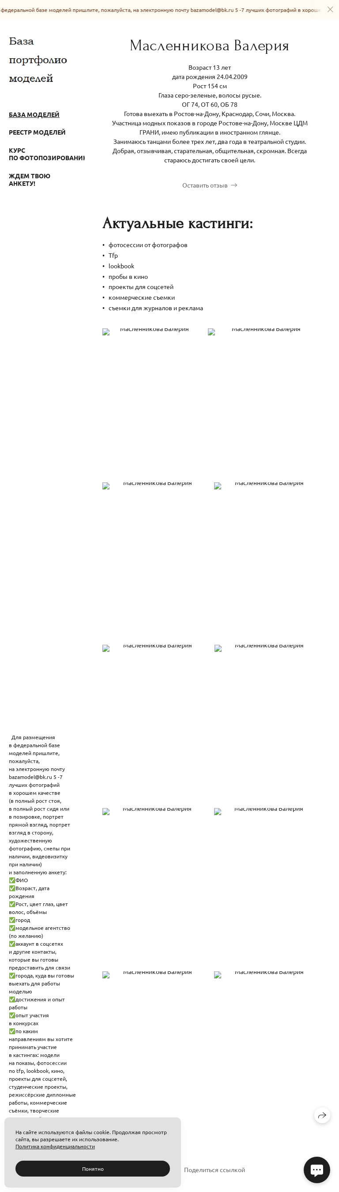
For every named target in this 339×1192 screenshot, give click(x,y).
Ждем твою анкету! (29, 179)
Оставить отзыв (205, 185)
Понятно (93, 1168)
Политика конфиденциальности (55, 1146)
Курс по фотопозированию (42, 154)
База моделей (34, 114)
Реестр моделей (37, 132)
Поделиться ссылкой (214, 1169)
